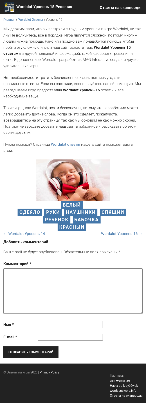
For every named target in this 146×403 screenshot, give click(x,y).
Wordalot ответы (65, 144)
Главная (9, 19)
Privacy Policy (49, 372)
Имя (8, 324)
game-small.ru (120, 380)
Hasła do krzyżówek (124, 385)
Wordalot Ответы (30, 19)
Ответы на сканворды (121, 7)
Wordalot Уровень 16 (119, 233)
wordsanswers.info (123, 390)
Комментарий (17, 263)
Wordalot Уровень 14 (26, 233)
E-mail (10, 337)
